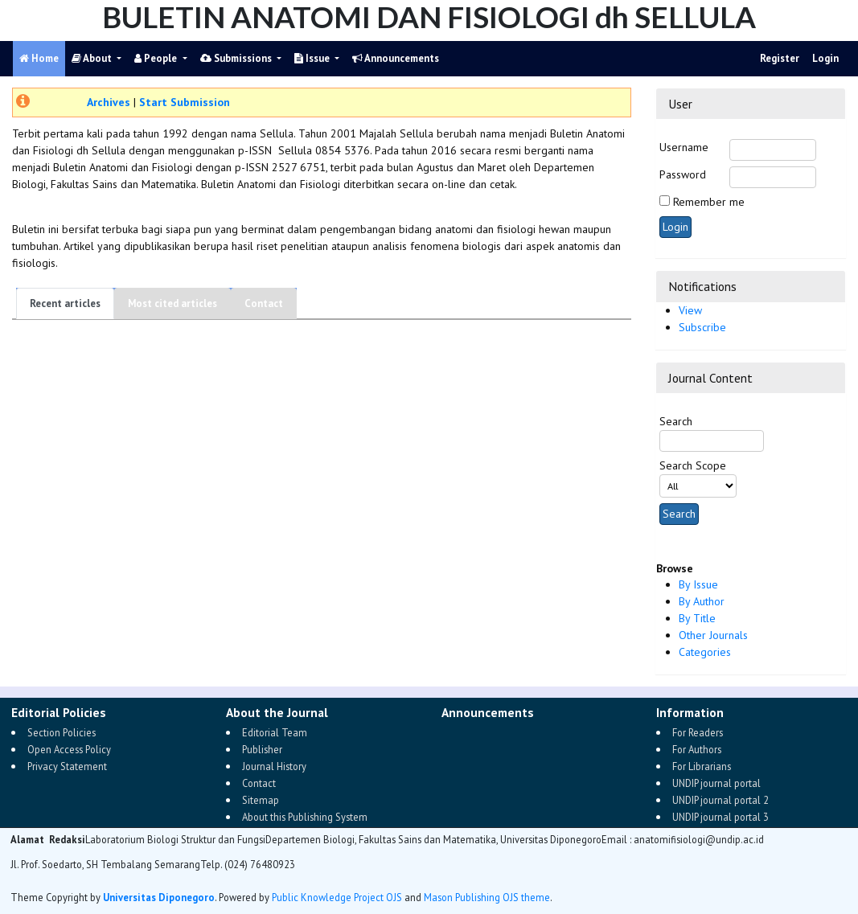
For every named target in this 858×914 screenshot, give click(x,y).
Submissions (237, 58)
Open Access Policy (69, 749)
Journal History (274, 766)
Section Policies (61, 732)
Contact (263, 303)
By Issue (698, 584)
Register (779, 58)
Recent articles (65, 303)
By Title (697, 618)
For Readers (697, 732)
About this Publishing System (304, 816)
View (690, 310)
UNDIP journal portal (716, 783)
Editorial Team (274, 732)
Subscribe (702, 327)
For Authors (696, 749)
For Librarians (701, 766)
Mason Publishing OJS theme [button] (487, 897)
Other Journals (713, 635)
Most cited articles (172, 303)
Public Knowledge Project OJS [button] (337, 897)
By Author (702, 601)
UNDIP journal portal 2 (720, 799)
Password (682, 174)
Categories (705, 652)
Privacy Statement (67, 766)
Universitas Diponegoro (159, 897)
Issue (313, 58)
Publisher (262, 749)
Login (825, 58)
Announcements (395, 58)
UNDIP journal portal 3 (720, 816)
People (156, 58)
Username (683, 147)
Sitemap (260, 799)
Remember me (709, 202)
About (93, 58)
